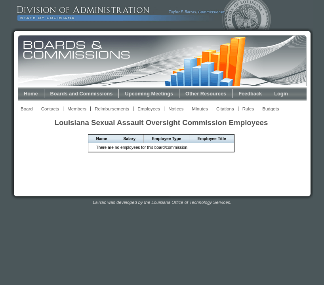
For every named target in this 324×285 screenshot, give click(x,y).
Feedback (250, 94)
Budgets (270, 108)
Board (27, 108)
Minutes (200, 108)
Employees (148, 108)
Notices (175, 108)
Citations (225, 108)
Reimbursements (112, 108)
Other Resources (205, 94)
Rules (248, 108)
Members (76, 108)
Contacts (50, 108)
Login (281, 94)
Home (31, 94)
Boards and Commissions (81, 94)
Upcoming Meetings (149, 94)
